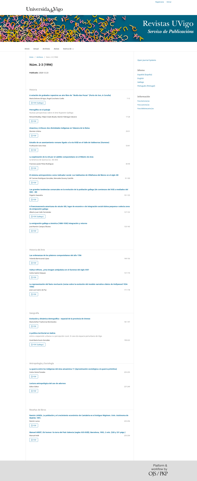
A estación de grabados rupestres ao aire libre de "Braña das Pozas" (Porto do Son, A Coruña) (70, 95)
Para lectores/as (143, 101)
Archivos (46, 49)
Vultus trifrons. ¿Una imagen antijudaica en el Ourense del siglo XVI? (59, 270)
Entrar (169, 2)
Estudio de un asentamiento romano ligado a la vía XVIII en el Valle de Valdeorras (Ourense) (69, 142)
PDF (34, 121)
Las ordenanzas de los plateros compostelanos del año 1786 (55, 255)
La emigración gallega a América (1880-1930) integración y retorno (58, 223)
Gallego (140, 82)
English (140, 78)
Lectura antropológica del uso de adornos (47, 383)
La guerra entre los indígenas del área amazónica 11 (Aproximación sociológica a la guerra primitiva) (73, 369)
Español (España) (144, 74)
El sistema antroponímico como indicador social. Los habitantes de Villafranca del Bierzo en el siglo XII (73, 175)
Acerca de (67, 49)
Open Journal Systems (146, 60)
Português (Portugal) (146, 86)
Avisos (56, 49)
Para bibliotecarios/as (145, 108)
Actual (36, 49)
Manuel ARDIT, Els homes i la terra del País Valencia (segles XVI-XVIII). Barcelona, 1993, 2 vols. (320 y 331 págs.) (77, 432)
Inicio (27, 49)
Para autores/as (143, 105)
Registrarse (159, 2)
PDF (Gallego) (38, 103)
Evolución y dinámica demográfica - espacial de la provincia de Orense (59, 318)
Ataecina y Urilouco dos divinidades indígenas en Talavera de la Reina (59, 128)
